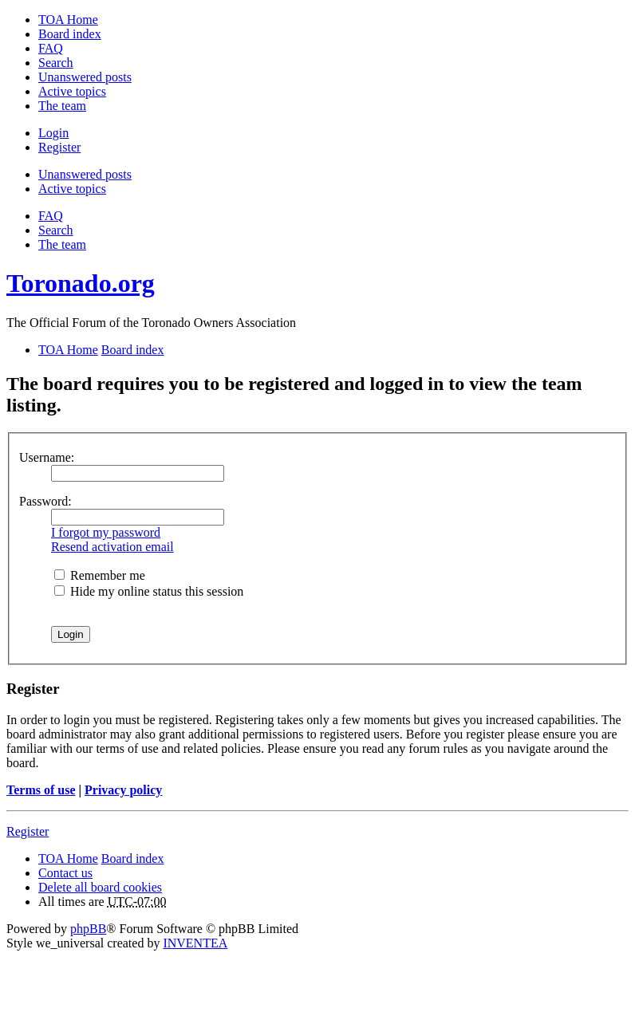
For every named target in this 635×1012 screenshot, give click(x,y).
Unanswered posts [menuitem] (85, 77)
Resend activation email (112, 546)
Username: (46, 457)
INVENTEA (195, 943)
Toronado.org (80, 283)
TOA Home (68, 858)
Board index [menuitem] (69, 34)
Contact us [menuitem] (65, 873)
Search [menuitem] (55, 62)
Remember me (99, 575)
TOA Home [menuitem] (68, 19)
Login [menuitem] (53, 133)
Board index (132, 858)
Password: (45, 501)
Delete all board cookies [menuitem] (100, 887)
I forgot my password (105, 532)
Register (27, 831)
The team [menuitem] (62, 105)
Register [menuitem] (59, 147)
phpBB (88, 928)
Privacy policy (123, 790)
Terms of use (41, 790)
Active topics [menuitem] (72, 91)
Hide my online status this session (148, 591)
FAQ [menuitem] (50, 48)
